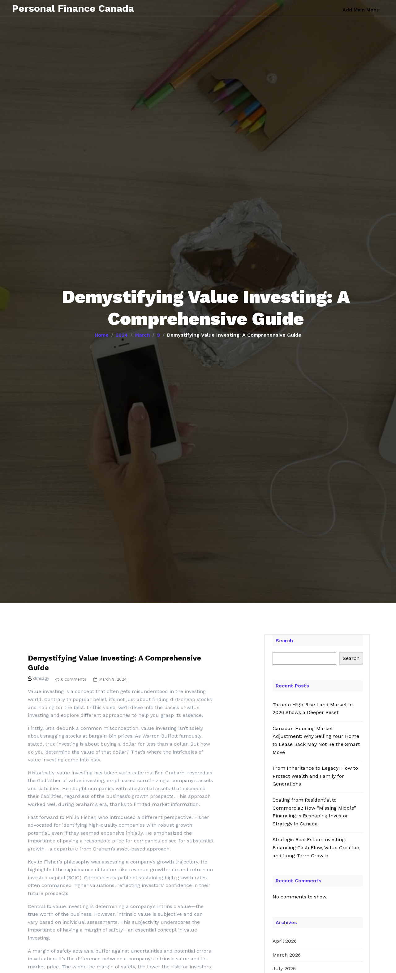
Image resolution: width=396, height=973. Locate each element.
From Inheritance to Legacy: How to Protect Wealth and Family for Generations (315, 776)
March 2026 (287, 955)
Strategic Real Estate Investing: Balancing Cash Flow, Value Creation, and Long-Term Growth (316, 847)
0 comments (69, 679)
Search (284, 641)
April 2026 (285, 941)
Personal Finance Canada (74, 8)
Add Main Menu (360, 10)
